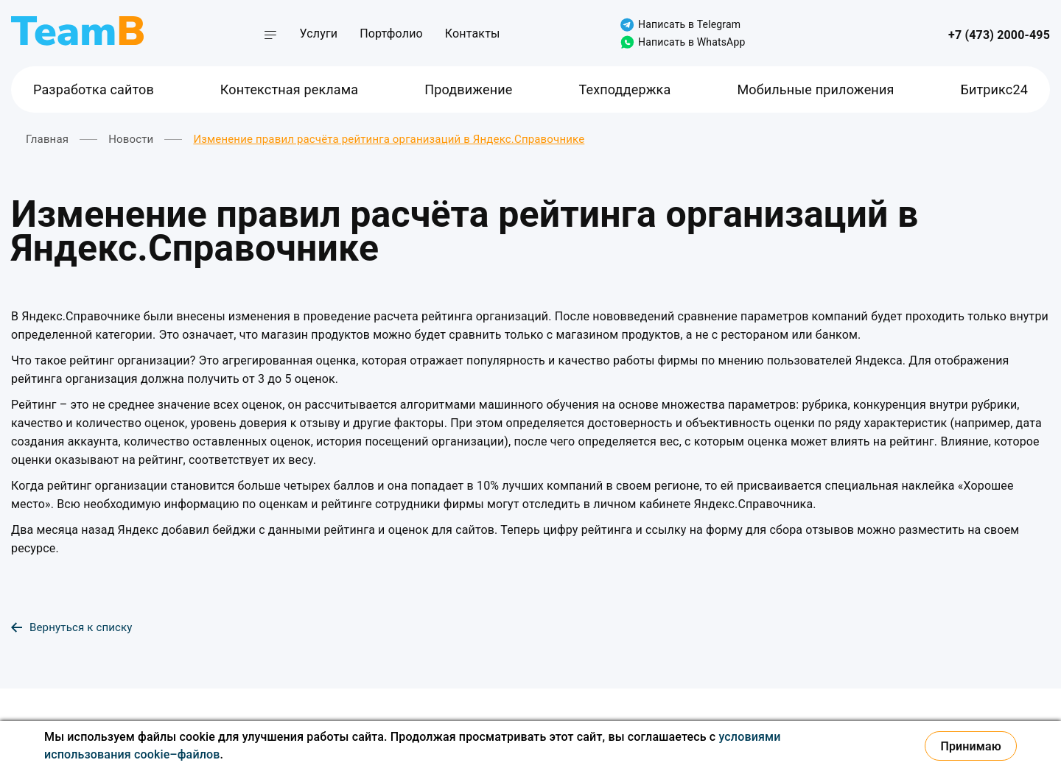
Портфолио (391, 34)
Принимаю (970, 746)
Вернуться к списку (72, 627)
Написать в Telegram (680, 25)
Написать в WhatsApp (682, 42)
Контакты (472, 34)
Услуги (319, 34)
